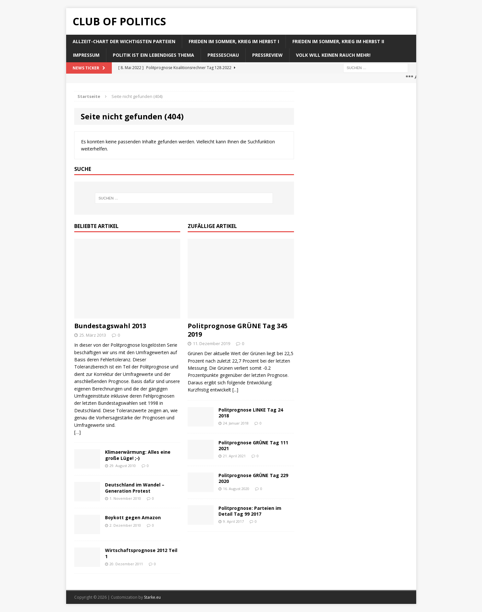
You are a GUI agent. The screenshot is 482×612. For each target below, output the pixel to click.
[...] (235, 390)
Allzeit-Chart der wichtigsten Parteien (124, 41)
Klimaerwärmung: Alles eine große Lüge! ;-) (137, 455)
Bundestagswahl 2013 (110, 325)
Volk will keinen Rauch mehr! (333, 55)
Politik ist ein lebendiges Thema (153, 55)
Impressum (86, 55)
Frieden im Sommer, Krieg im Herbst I (234, 41)
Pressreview (267, 55)
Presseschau (223, 55)
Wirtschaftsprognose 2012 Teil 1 (141, 553)
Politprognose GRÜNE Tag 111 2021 (253, 445)
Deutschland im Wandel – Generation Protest (134, 488)
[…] (77, 432)
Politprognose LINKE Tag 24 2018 (250, 413)
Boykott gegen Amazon (133, 517)
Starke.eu (152, 597)
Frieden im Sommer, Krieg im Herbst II (338, 41)
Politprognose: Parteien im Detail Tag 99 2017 (249, 511)
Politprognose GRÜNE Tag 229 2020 (253, 478)
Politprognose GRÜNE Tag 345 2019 (238, 330)
